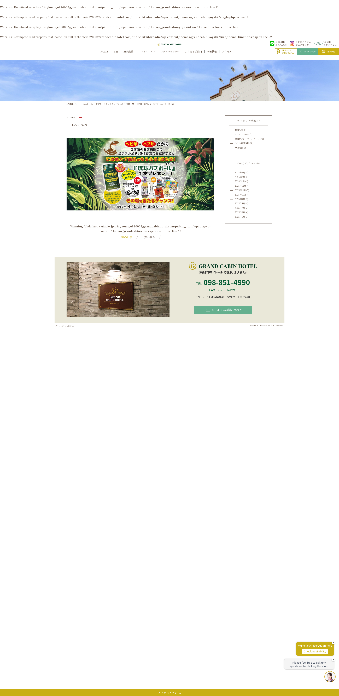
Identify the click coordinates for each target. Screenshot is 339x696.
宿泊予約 (328, 55)
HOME (104, 55)
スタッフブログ (242, 134)
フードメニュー (146, 55)
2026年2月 (240, 176)
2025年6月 (240, 212)
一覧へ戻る (148, 237)
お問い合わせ (307, 55)
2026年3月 (240, 172)
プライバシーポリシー (65, 326)
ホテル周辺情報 (242, 143)
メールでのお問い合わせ (224, 310)
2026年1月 (240, 181)
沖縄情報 (239, 147)
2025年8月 (240, 203)
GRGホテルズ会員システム (285, 55)
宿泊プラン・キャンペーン (247, 138)
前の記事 (126, 237)
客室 (115, 55)
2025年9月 (240, 199)
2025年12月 (240, 185)
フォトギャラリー (170, 55)
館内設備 (128, 55)
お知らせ (239, 129)
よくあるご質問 (193, 55)
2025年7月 (240, 207)
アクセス (227, 55)
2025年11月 (240, 190)
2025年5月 (240, 216)
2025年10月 (240, 194)
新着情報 (212, 55)
